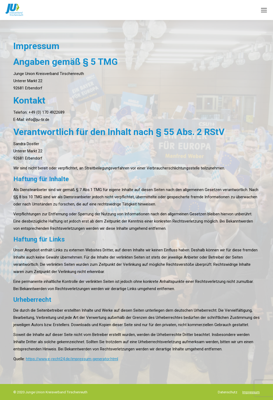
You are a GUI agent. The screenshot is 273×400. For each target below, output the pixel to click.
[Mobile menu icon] (264, 10)
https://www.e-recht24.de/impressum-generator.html (72, 359)
